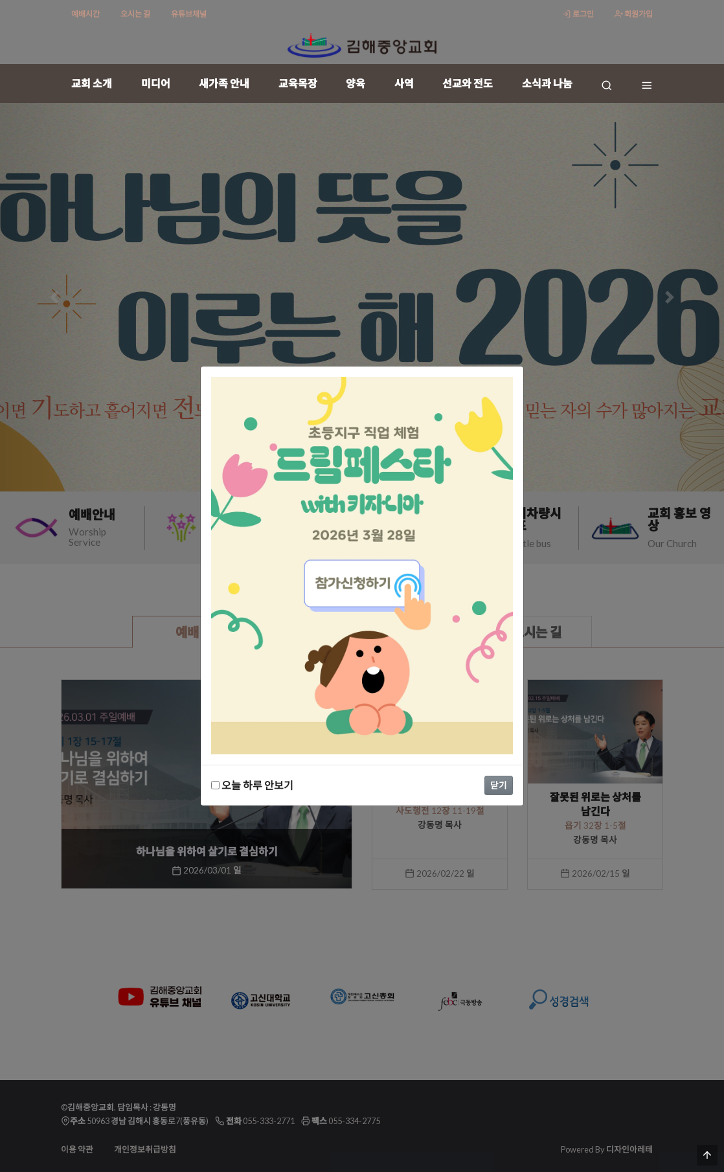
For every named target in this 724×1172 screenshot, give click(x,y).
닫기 (498, 785)
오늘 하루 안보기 (252, 785)
